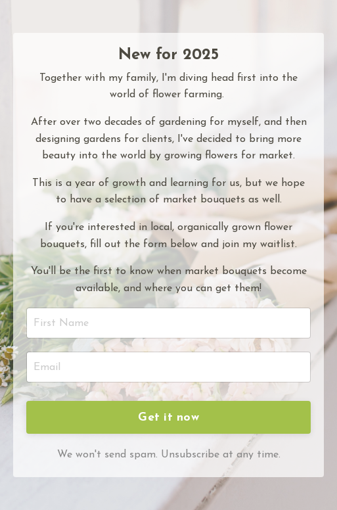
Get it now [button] (168, 417)
